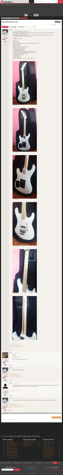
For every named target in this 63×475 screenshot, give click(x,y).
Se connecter (15, 4)
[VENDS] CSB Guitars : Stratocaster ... (47, 458)
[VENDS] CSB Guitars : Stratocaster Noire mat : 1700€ (13, 442)
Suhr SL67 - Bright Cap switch (48, 448)
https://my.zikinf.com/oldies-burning (15, 375)
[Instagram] (52, 470)
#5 (10, 398)
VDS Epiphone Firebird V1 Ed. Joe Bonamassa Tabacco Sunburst (13, 458)
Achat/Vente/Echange (12, 419)
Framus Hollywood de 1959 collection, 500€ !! (12, 454)
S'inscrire (20, 4)
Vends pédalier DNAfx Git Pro (12, 443)
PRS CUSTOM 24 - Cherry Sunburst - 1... (48, 451)
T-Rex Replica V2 (46, 445)
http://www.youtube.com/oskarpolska (15, 390)
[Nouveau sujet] (56, 417)
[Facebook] (45, 470)
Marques (30, 15)
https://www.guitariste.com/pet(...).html (19, 346)
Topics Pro (36, 15)
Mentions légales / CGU (18, 462)
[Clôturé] (5, 27)
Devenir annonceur (28, 462)
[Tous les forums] (26, 15)
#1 (10, 29)
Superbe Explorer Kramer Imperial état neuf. (28, 444)
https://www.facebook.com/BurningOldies (16, 345)
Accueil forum (4, 419)
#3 (10, 368)
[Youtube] (56, 470)
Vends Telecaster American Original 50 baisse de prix (12, 446)
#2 (10, 352)
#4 (10, 383)
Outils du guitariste (38, 462)
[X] (48, 470)
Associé (54, 24)
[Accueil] (3, 18)
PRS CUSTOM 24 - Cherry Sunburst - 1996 (12, 447)
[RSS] (59, 470)
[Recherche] (56, 2)
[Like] (11, 350)
